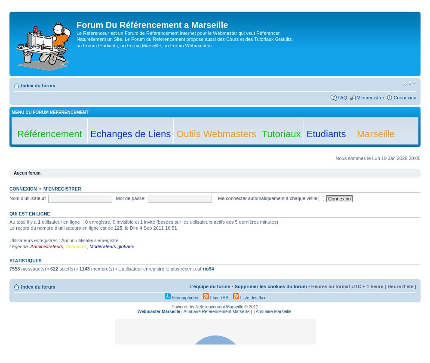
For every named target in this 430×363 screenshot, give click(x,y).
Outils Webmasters (216, 134)
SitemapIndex (181, 297)
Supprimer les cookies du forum (271, 286)
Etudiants (326, 134)
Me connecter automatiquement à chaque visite (271, 198)
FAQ (342, 97)
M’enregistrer (370, 97)
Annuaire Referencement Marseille (217, 311)
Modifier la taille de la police (410, 84)
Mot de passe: (131, 198)
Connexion (404, 97)
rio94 (208, 268)
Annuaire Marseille (274, 311)
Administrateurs (47, 246)
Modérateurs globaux (111, 246)
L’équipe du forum (209, 286)
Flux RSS (215, 297)
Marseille (376, 134)
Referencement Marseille (219, 307)
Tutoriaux (281, 134)
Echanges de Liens (130, 134)
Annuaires (76, 246)
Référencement (49, 134)
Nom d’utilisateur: (27, 198)
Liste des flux (249, 297)
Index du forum (38, 85)
